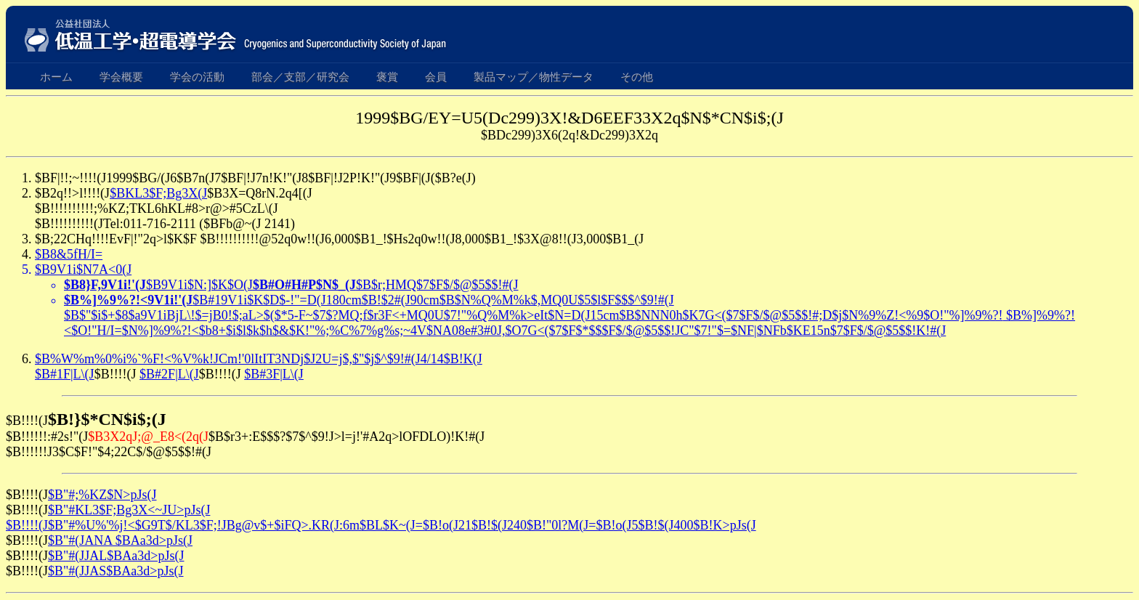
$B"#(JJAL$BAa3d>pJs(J (116, 555)
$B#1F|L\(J (64, 374)
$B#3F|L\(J (274, 374)
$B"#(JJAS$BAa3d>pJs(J (116, 571)
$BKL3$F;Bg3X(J (158, 193)
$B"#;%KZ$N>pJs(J (102, 494)
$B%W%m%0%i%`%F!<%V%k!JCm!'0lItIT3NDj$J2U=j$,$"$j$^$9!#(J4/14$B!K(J (258, 359)
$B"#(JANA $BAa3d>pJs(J (120, 540)
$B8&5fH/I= (68, 254)
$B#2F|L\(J (169, 374)
